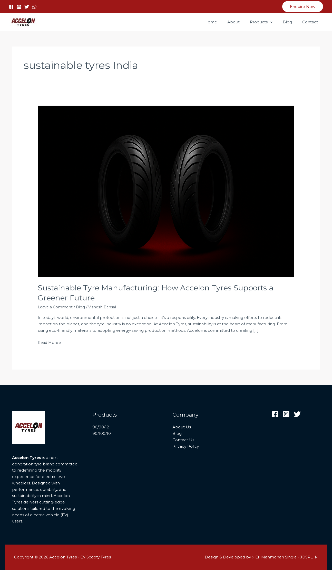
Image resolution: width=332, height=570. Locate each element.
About (242, 22)
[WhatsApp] (34, 6)
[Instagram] (19, 6)
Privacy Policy (185, 446)
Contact (311, 22)
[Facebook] (11, 6)
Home (222, 22)
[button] (302, 6)
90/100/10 (101, 433)
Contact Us (183, 439)
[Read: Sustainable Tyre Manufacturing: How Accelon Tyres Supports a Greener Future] (166, 190)
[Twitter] (26, 6)
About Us (181, 427)
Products (267, 22)
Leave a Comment (56, 307)
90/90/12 (100, 427)
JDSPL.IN (309, 557)
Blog (291, 22)
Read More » (50, 342)
